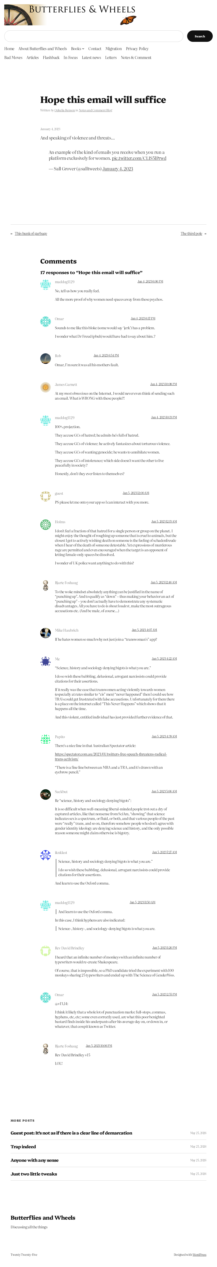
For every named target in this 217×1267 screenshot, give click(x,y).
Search (200, 36)
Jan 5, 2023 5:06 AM (164, 791)
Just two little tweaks (34, 1173)
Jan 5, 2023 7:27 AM (164, 852)
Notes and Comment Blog (95, 110)
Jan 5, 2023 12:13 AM (164, 521)
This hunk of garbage (31, 233)
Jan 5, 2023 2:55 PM (164, 994)
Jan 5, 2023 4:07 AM (144, 630)
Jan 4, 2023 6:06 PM (150, 281)
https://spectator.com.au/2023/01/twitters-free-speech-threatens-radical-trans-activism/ (111, 756)
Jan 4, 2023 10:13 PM (164, 417)
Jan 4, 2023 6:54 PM (106, 355)
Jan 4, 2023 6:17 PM (143, 318)
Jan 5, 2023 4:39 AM (164, 736)
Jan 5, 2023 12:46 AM (164, 582)
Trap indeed (23, 1146)
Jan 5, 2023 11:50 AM (142, 902)
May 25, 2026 (198, 1133)
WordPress (199, 1254)
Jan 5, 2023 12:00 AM (136, 493)
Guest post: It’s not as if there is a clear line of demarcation (71, 1132)
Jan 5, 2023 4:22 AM (164, 658)
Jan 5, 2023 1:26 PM (164, 947)
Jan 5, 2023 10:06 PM (99, 1045)
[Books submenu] (83, 48)
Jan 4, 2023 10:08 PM (163, 384)
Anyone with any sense (34, 1160)
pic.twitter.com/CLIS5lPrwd (139, 157)
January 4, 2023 (117, 168)
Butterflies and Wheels (43, 1217)
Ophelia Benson (64, 110)
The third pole (191, 233)
